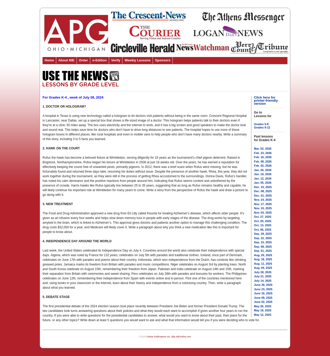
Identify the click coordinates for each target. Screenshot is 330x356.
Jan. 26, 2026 (262, 170)
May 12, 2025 (262, 314)
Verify (115, 60)
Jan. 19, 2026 (262, 174)
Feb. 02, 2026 (263, 165)
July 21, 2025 (262, 276)
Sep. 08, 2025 (263, 246)
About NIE (66, 60)
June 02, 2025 (263, 301)
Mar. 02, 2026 (262, 148)
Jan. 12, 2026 (262, 178)
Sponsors (162, 60)
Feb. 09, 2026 (263, 161)
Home (49, 60)
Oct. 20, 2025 (262, 221)
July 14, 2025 (262, 280)
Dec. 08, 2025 (263, 191)
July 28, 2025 (262, 272)
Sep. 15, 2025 (263, 242)
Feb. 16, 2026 (263, 157)
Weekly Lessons (138, 60)
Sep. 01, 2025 (263, 250)
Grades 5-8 (261, 124)
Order (83, 60)
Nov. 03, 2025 (263, 212)
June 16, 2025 (263, 293)
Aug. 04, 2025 (263, 267)
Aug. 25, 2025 (263, 255)
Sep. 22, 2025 (263, 238)
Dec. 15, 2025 (263, 187)
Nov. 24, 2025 (263, 199)
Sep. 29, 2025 (263, 233)
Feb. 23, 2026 (263, 153)
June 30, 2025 (263, 284)
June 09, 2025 (263, 297)
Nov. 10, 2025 (263, 208)
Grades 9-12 (262, 127)
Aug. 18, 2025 (263, 259)
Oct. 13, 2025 (262, 225)
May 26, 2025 (262, 306)
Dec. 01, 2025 (263, 195)
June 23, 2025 (263, 289)
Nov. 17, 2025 (263, 204)
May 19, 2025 (262, 310)
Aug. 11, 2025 (263, 263)
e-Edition (99, 60)
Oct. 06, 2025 (262, 229)
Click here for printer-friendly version (266, 100)
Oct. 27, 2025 (262, 216)
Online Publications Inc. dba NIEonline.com (168, 336)
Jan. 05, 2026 (262, 182)
